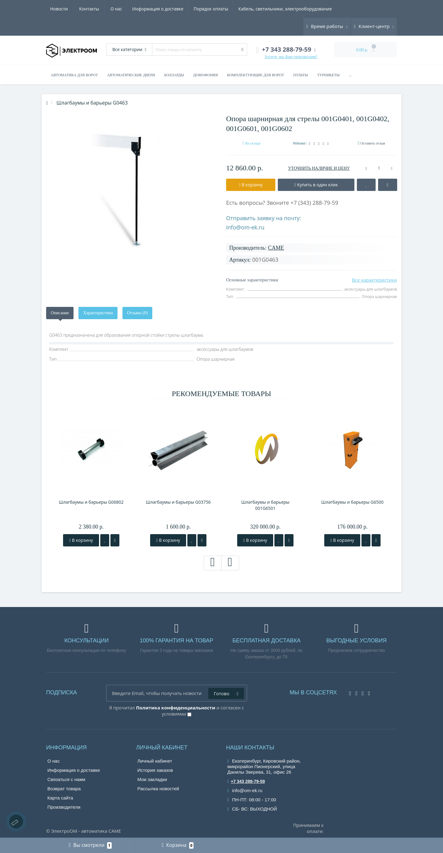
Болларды (174, 75)
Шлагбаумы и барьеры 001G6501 (265, 505)
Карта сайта (60, 797)
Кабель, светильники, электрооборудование (228, 9)
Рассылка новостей (158, 788)
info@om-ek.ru (245, 227)
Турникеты (328, 75)
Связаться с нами (66, 779)
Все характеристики (374, 280)
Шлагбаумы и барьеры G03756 (178, 502)
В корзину (81, 540)
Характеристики (98, 313)
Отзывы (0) (137, 313)
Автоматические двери (131, 75)
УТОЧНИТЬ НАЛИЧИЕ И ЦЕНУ (319, 168)
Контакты (325, 9)
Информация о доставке (98, 9)
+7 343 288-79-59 (246, 781)
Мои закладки (152, 779)
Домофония (205, 75)
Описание (60, 313)
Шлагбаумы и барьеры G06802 (91, 502)
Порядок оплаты (153, 9)
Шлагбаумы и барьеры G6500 (352, 502)
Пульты (300, 75)
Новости (295, 9)
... (350, 75)
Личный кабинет (155, 761)
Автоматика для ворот (74, 75)
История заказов (155, 770)
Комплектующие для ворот (255, 75)
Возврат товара (64, 788)
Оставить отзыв (372, 143)
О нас (56, 9)
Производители (63, 807)
